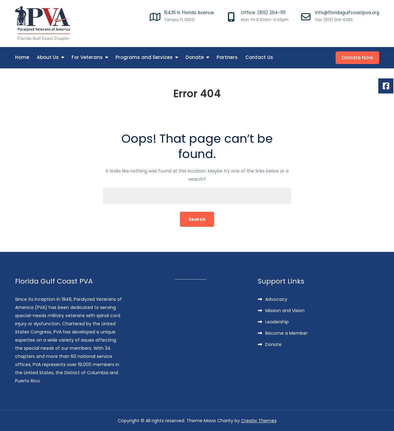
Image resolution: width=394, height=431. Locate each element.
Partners (227, 57)
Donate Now (357, 57)
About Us (48, 57)
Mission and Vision (285, 310)
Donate (195, 57)
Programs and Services (144, 57)
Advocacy (276, 299)
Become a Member (286, 333)
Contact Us (259, 57)
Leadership (277, 322)
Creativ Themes (259, 421)
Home (22, 57)
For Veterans (87, 57)
